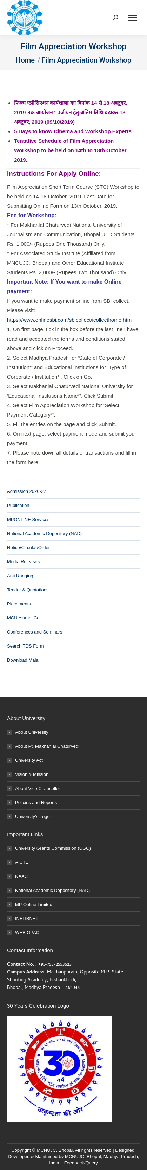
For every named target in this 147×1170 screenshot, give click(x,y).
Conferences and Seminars (34, 632)
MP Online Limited (33, 904)
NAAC (21, 876)
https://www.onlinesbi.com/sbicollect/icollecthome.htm (69, 320)
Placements (19, 603)
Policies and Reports (36, 802)
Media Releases (23, 561)
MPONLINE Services (28, 519)
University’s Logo (32, 816)
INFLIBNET (26, 918)
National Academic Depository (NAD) (44, 533)
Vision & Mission (31, 774)
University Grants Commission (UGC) (53, 848)
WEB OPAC (27, 932)
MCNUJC (74, 1156)
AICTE (21, 862)
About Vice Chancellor (37, 788)
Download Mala (23, 660)
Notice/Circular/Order (28, 547)
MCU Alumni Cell (24, 618)
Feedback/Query (81, 1162)
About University (31, 732)
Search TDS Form (25, 646)
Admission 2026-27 (26, 491)
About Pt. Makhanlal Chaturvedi (47, 746)
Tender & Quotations (28, 589)
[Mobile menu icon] (132, 18)
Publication (18, 505)
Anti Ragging (20, 575)
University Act (29, 760)
